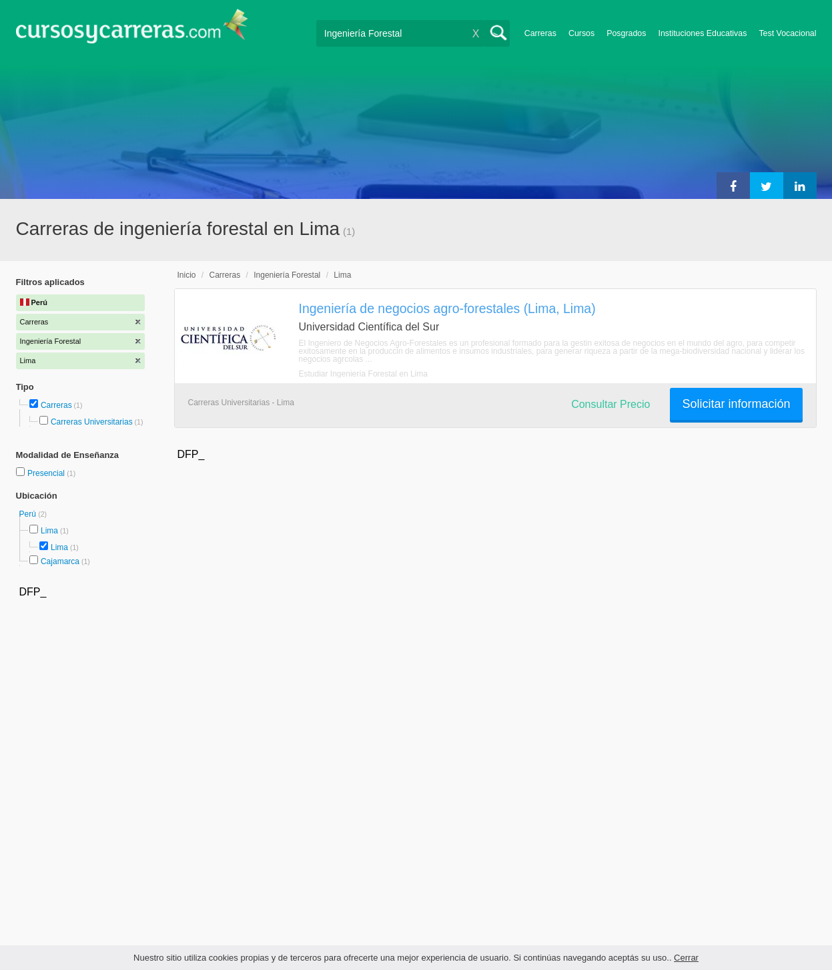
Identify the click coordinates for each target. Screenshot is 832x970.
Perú (29, 514)
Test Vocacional (787, 33)
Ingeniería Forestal (287, 275)
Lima (49, 530)
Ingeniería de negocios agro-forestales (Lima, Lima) (447, 308)
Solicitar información (736, 404)
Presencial (47, 473)
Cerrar (686, 958)
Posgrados (626, 33)
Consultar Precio (610, 404)
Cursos (581, 33)
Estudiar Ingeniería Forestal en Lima (363, 374)
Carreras (540, 33)
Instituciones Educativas (702, 33)
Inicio (186, 275)
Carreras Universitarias (92, 422)
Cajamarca (60, 561)
